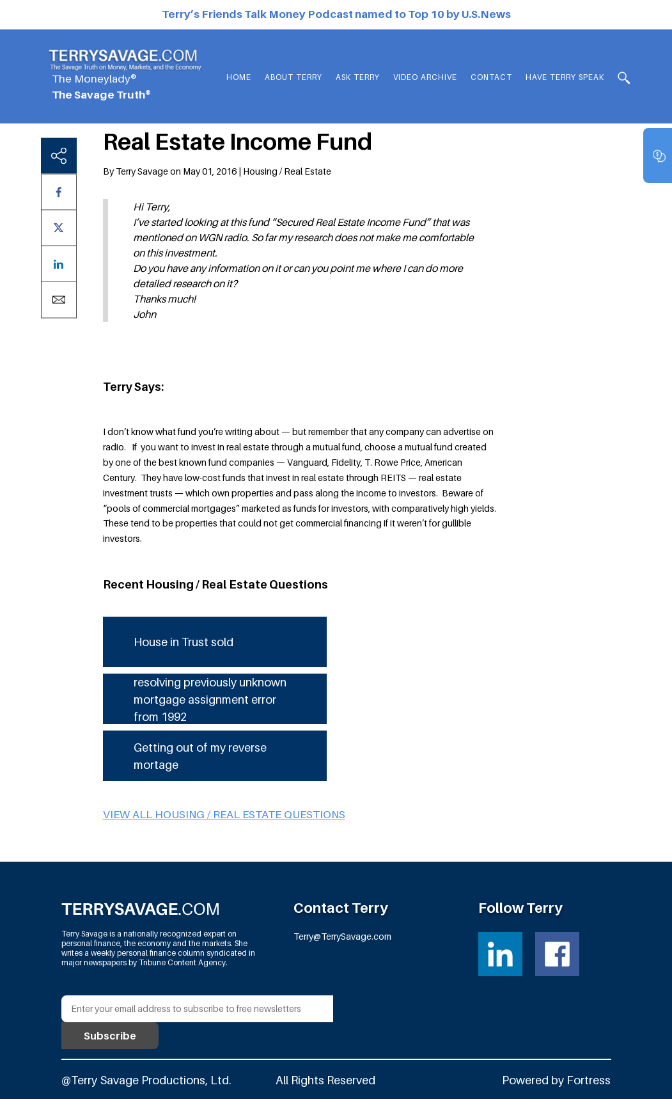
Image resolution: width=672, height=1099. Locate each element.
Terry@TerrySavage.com (342, 936)
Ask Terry (358, 77)
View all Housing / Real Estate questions (224, 814)
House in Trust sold (183, 642)
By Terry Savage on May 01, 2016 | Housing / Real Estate (217, 171)
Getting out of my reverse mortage (200, 756)
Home (238, 77)
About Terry (293, 77)
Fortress (589, 1080)
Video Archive (425, 77)
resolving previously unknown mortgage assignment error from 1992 (210, 699)
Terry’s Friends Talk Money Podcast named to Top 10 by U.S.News (336, 14)
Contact (491, 77)
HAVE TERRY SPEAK (565, 77)
